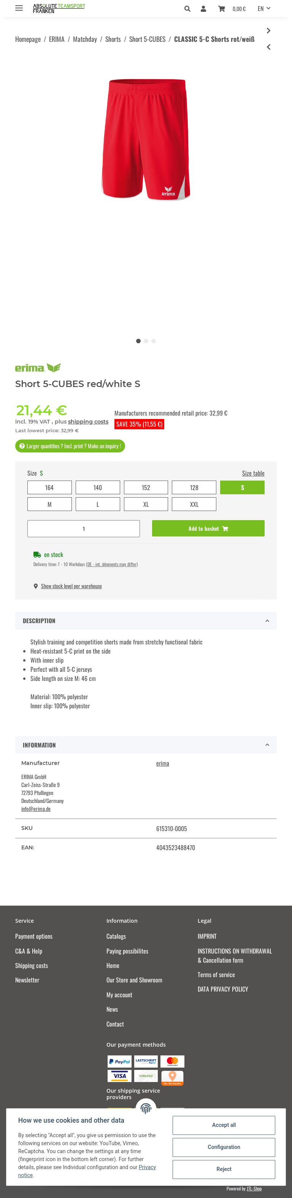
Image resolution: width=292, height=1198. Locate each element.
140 (98, 487)
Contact (115, 1023)
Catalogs (116, 936)
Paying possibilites (127, 950)
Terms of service (216, 974)
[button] (189, 8)
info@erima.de (36, 808)
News (112, 1009)
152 (146, 487)
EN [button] (260, 8)
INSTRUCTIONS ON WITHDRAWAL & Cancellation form (235, 955)
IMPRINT (207, 936)
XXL (194, 504)
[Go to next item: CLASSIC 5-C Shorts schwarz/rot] (268, 30)
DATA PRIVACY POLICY (223, 988)
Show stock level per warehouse (68, 586)
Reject (223, 1169)
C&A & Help (28, 950)
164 (49, 487)
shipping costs (88, 421)
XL (146, 504)
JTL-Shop (254, 1188)
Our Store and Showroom (134, 979)
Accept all (223, 1125)
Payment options (33, 936)
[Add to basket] (208, 528)
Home (112, 965)
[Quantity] (84, 528)
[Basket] (232, 8)
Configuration (223, 1147)
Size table (253, 473)
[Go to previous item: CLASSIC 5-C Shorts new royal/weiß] (268, 47)
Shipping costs (31, 965)
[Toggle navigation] (19, 5)
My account (119, 994)
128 (194, 487)
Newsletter (27, 979)
